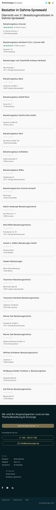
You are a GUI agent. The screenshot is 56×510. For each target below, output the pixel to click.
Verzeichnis (6, 465)
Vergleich (5, 459)
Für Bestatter (18, 465)
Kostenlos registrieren (13, 477)
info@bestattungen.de (29, 443)
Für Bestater (10, 471)
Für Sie (4, 456)
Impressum (6, 500)
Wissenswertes (19, 459)
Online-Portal (10, 474)
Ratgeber (5, 462)
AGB (26, 500)
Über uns (17, 462)
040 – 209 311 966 (29, 437)
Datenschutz (17, 500)
